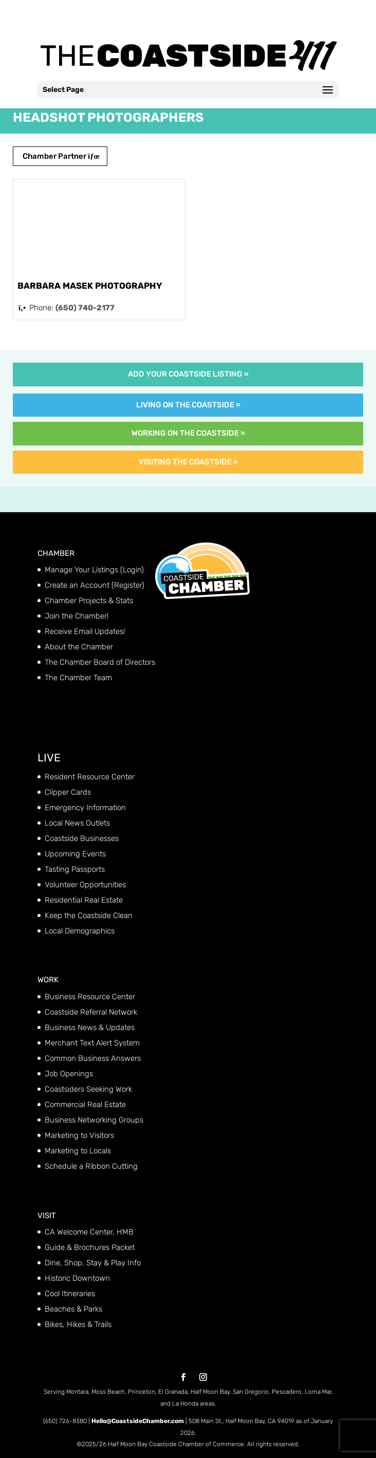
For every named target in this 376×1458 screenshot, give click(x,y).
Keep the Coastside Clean (89, 915)
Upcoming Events (75, 853)
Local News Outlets (77, 823)
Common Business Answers (93, 1058)
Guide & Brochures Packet (90, 1247)
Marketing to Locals (78, 1150)
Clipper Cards (68, 792)
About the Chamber (79, 646)
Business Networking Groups (94, 1120)
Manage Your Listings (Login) (94, 569)
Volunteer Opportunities (85, 884)
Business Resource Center (90, 996)
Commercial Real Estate (85, 1104)
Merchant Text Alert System (92, 1043)
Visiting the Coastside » (188, 461)
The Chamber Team (78, 677)
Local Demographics (80, 931)
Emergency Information (85, 807)
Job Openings (69, 1073)
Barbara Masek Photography (89, 286)
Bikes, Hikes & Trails (78, 1324)
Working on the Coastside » (188, 433)
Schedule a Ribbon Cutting (91, 1166)
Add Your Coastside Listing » (188, 374)
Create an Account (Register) (94, 585)
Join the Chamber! (76, 616)
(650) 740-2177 (85, 307)
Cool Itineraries (70, 1293)
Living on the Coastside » (188, 404)
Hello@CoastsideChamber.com (137, 1421)
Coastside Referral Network (91, 1012)
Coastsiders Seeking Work (88, 1089)
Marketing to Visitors (79, 1135)
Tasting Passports (75, 869)
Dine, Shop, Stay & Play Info (93, 1262)
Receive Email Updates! (85, 631)
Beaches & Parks (73, 1309)
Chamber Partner (60, 156)
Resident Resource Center (90, 776)
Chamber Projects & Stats (89, 600)
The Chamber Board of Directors (100, 662)
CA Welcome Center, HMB (89, 1232)
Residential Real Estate (84, 900)
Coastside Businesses (82, 838)
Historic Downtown (77, 1278)
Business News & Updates (90, 1027)
